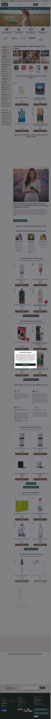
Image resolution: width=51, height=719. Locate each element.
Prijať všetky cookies (25, 364)
